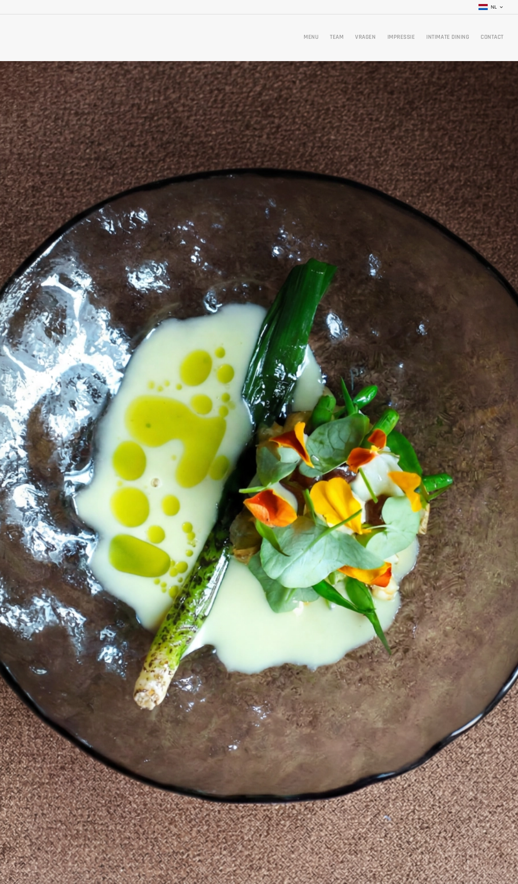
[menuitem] (444, 38)
